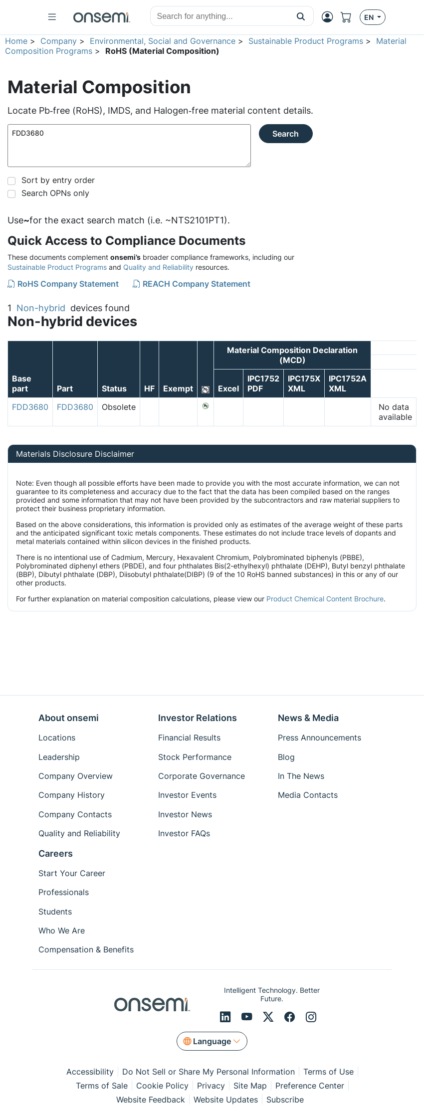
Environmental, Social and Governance (162, 41)
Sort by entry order (58, 180)
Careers (55, 853)
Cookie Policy (162, 1086)
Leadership (59, 757)
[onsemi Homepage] (101, 17)
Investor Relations (197, 718)
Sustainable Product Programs (305, 41)
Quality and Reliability (158, 267)
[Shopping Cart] (350, 17)
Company (58, 41)
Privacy (211, 1086)
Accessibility (90, 1072)
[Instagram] (311, 1017)
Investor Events (187, 795)
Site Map (250, 1086)
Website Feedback (150, 1100)
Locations (56, 737)
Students (55, 912)
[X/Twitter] (269, 1017)
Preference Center (309, 1086)
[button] (301, 16)
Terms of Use (328, 1072)
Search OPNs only (55, 193)
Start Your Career (71, 873)
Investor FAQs (184, 833)
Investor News (185, 814)
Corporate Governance (201, 776)
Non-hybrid (40, 308)
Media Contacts (308, 795)
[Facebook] (291, 1017)
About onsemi (68, 718)
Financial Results (189, 737)
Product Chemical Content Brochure (325, 598)
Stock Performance (194, 757)
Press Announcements (319, 737)
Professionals (63, 892)
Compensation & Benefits (86, 949)
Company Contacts (75, 814)
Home (16, 41)
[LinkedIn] (226, 1017)
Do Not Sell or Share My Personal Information (208, 1072)
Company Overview (75, 776)
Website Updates (226, 1100)
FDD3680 (129, 145)
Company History (71, 795)
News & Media (308, 718)
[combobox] (219, 16)
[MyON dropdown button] (330, 16)
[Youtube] (248, 1017)
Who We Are (61, 930)
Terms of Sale (102, 1086)
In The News (301, 776)
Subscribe (285, 1100)
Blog (286, 757)
